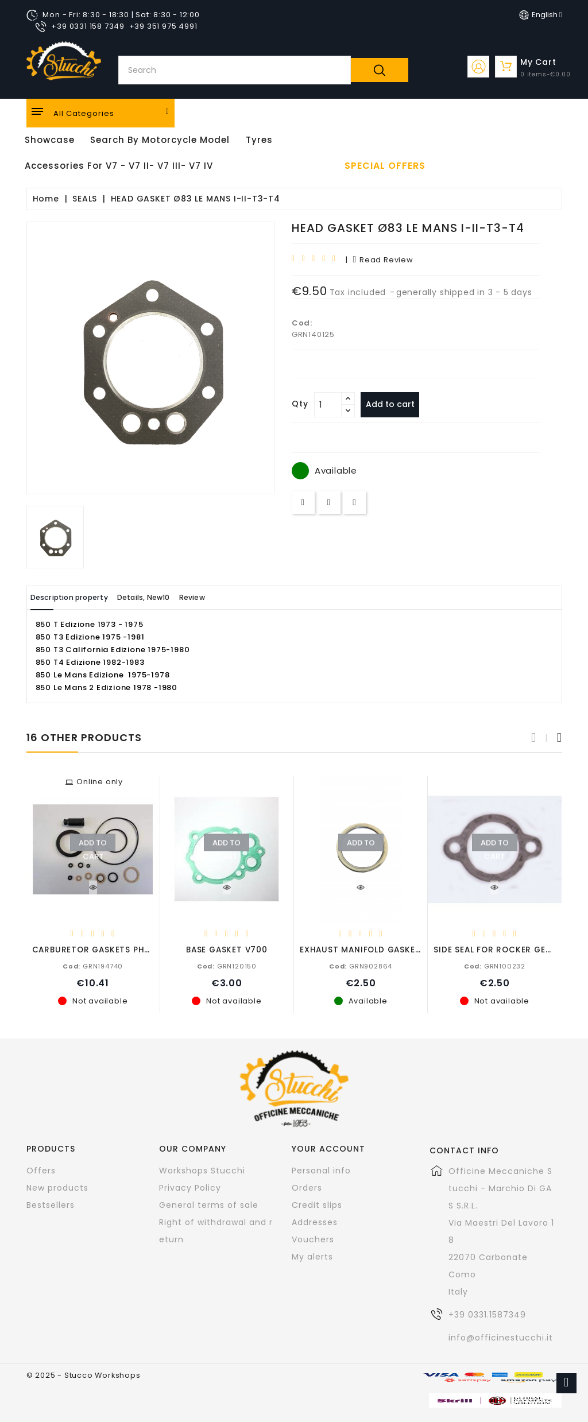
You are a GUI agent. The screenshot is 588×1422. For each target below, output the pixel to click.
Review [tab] (234, 597)
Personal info (321, 1170)
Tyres (259, 140)
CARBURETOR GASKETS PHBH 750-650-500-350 (135, 949)
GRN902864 (360, 965)
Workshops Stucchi (202, 1170)
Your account (328, 1148)
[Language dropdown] (540, 15)
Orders (307, 1187)
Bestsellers (50, 1204)
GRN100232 (494, 965)
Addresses (315, 1221)
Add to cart (394, 404)
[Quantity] (328, 404)
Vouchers (313, 1239)
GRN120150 (227, 965)
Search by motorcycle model (160, 140)
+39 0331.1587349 (487, 1314)
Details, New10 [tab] (171, 597)
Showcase (50, 140)
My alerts (312, 1256)
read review (383, 260)
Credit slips (317, 1204)
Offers (41, 1170)
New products (57, 1187)
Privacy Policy (190, 1187)
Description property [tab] (79, 597)
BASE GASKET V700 (227, 949)
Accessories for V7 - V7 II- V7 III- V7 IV (119, 166)
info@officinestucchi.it (500, 1337)
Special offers (385, 166)
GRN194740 (93, 965)
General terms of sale (208, 1204)
